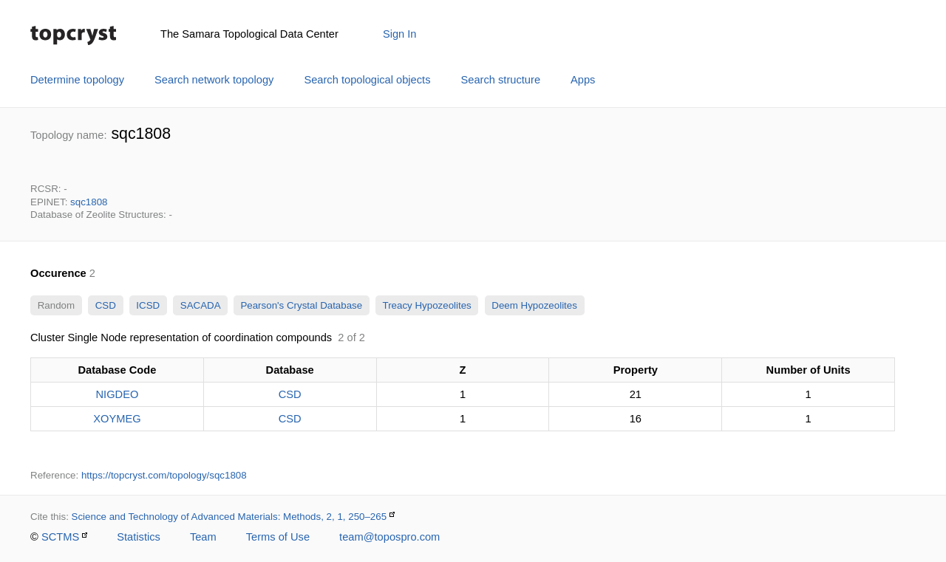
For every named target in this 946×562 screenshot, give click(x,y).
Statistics (138, 537)
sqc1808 (88, 202)
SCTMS (60, 537)
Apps (583, 80)
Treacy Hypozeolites (427, 305)
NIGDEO (116, 394)
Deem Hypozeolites (534, 305)
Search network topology (213, 80)
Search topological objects (367, 80)
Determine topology (77, 80)
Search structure (501, 80)
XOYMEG (116, 419)
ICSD (148, 305)
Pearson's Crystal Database (301, 305)
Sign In (400, 34)
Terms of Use (278, 537)
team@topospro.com (389, 537)
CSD (105, 305)
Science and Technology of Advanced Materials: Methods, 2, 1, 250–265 (229, 516)
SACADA (199, 305)
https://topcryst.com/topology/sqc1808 (164, 475)
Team (203, 537)
